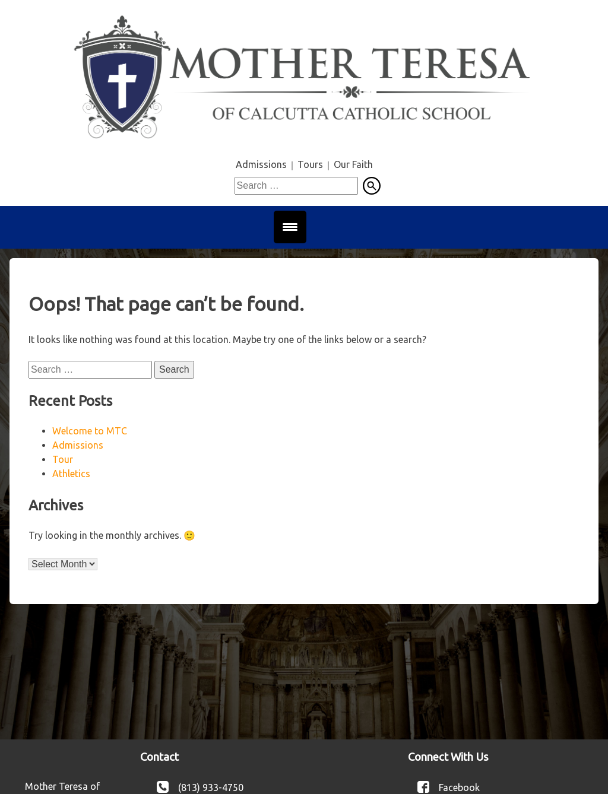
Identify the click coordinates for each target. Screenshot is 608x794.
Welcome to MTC (89, 430)
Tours (310, 164)
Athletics (71, 473)
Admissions (261, 164)
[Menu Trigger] (290, 227)
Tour (62, 459)
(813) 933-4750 (210, 787)
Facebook (459, 787)
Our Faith (353, 164)
